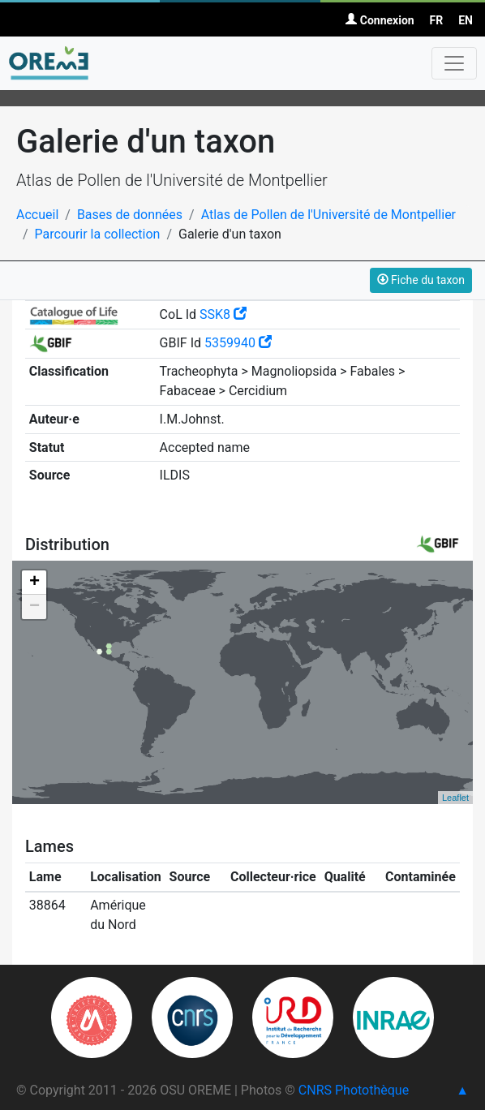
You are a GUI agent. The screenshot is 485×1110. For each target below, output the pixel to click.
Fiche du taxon (421, 279)
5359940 (238, 343)
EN (465, 20)
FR (437, 20)
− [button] (34, 607)
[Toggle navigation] (454, 63)
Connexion (380, 20)
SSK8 (223, 314)
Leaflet (455, 797)
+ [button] (34, 582)
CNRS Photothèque (353, 1090)
